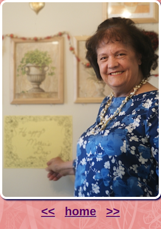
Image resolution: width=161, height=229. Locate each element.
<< (48, 211)
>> (113, 211)
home (80, 211)
